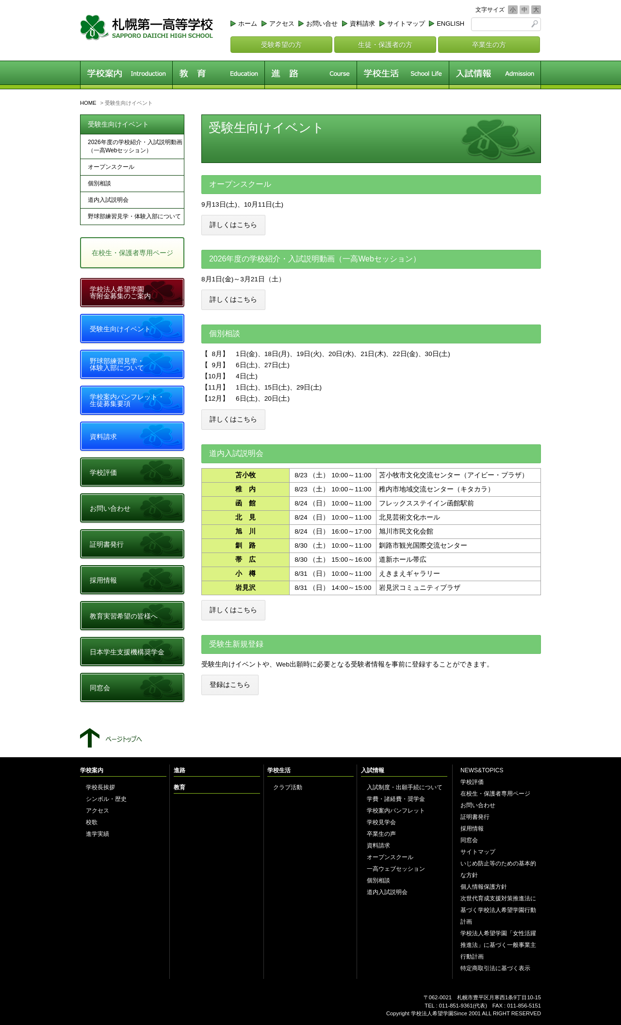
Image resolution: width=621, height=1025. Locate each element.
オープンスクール (111, 166)
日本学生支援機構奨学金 (127, 652)
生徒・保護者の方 (385, 45)
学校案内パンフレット (396, 810)
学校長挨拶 (100, 787)
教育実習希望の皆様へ (124, 616)
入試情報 (495, 75)
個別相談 (99, 183)
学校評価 (103, 472)
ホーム (247, 23)
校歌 (92, 822)
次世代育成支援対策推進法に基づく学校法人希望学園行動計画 (498, 910)
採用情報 (103, 580)
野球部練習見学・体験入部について (134, 216)
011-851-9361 (456, 1006)
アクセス (281, 23)
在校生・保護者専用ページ (132, 253)
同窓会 (100, 688)
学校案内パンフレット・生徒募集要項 (127, 400)
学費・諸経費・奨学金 (396, 799)
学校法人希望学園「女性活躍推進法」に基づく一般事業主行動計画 (498, 945)
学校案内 (126, 75)
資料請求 (362, 23)
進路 (310, 75)
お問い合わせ (110, 508)
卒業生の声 (381, 833)
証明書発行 (107, 544)
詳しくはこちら (233, 224)
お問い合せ (322, 23)
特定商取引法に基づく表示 (495, 968)
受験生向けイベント (118, 124)
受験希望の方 (281, 45)
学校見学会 (381, 822)
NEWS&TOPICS (481, 770)
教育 (218, 75)
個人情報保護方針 (483, 886)
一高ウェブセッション (396, 868)
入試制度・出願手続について (404, 787)
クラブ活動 (287, 787)
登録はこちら (230, 684)
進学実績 (97, 833)
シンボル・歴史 (106, 799)
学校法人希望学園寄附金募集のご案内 (120, 292)
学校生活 (403, 75)
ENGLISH (450, 23)
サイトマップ (406, 23)
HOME (88, 103)
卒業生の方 (489, 45)
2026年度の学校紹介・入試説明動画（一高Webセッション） (135, 146)
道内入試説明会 (108, 199)
